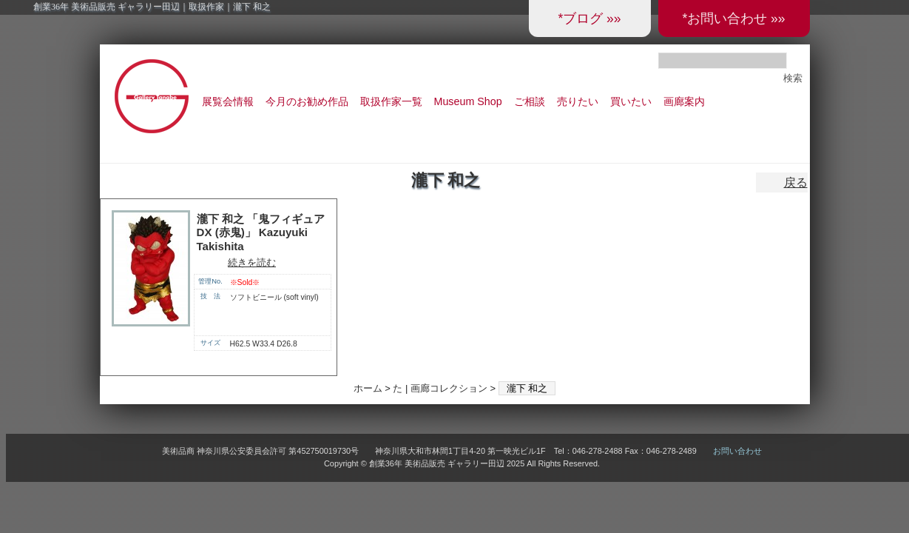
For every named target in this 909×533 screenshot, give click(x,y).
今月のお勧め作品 (307, 101)
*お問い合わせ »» (733, 18)
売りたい (577, 101)
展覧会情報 (228, 101)
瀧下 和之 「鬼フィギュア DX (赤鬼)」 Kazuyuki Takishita (261, 232)
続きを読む (252, 262)
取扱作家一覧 (391, 101)
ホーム (368, 388)
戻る (796, 182)
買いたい (631, 101)
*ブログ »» (589, 18)
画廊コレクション (448, 388)
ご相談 (529, 101)
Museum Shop (468, 101)
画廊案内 (684, 101)
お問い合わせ (737, 450)
